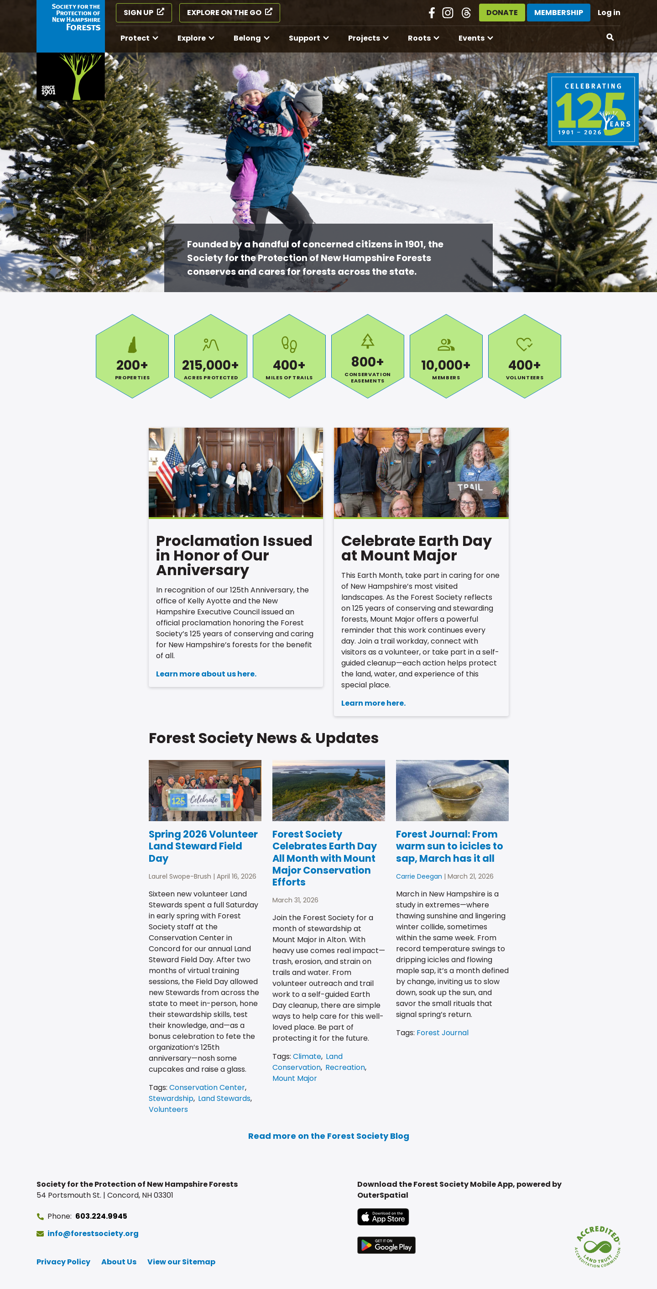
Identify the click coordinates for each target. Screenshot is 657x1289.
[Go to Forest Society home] (70, 50)
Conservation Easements (367, 356)
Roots (419, 38)
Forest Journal (443, 1032)
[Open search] (610, 37)
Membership (558, 12)
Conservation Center (207, 1087)
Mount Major (294, 1078)
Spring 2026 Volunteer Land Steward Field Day (203, 846)
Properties (132, 356)
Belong (247, 38)
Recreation (345, 1067)
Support (304, 38)
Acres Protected (210, 356)
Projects (364, 38)
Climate (307, 1056)
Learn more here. (373, 703)
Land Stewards (224, 1098)
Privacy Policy (63, 1262)
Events (472, 38)
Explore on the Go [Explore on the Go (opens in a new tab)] (224, 12)
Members (446, 356)
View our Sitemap (181, 1262)
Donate (502, 12)
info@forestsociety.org (93, 1233)
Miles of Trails (289, 356)
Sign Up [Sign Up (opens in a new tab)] (138, 12)
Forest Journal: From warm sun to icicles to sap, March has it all (449, 846)
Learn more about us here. (206, 674)
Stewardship (171, 1098)
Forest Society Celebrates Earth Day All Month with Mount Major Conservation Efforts (324, 858)
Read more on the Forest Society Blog (328, 1136)
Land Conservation (307, 1062)
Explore (191, 38)
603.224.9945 (101, 1216)
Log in (609, 12)
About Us (118, 1262)
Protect (135, 38)
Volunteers (524, 356)
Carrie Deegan (419, 876)
